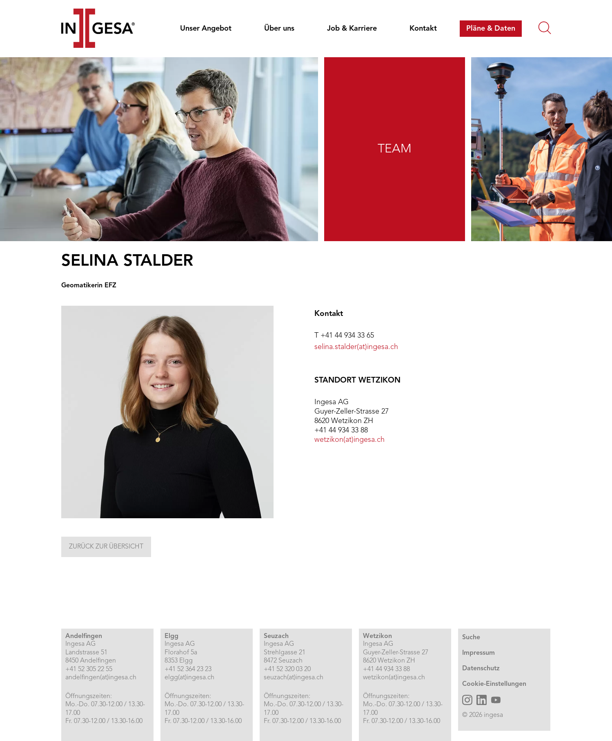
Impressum (478, 653)
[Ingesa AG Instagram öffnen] (467, 700)
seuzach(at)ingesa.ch (293, 677)
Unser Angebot (205, 28)
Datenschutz (481, 668)
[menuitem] (207, 28)
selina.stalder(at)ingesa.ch (356, 347)
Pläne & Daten (490, 28)
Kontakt (423, 28)
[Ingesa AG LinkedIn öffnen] (481, 700)
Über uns (279, 28)
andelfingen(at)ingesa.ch (100, 677)
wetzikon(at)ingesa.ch (349, 439)
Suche (471, 637)
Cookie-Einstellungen (494, 684)
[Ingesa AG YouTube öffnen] (496, 700)
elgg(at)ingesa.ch (189, 677)
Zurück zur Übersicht (106, 547)
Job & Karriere (352, 28)
